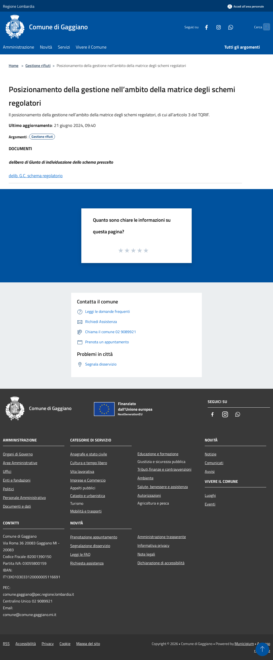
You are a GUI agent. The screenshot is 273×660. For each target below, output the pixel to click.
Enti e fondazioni (16, 480)
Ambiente (145, 478)
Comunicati (214, 463)
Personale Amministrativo (24, 497)
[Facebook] (197, 26)
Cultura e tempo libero (88, 463)
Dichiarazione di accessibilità (160, 563)
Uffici (7, 471)
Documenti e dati (17, 506)
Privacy (48, 643)
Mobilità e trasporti (86, 511)
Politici (8, 489)
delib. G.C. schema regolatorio (36, 175)
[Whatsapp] (221, 26)
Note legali (146, 554)
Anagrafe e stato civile (88, 454)
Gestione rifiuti (38, 65)
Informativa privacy (153, 545)
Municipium (244, 643)
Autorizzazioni (149, 495)
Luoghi (210, 495)
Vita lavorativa (82, 471)
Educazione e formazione (157, 454)
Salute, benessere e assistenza (162, 487)
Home (13, 65)
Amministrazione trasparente (161, 537)
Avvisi (210, 471)
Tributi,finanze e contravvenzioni (164, 469)
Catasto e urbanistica (87, 496)
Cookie (65, 643)
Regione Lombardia (18, 6)
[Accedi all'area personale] (245, 6)
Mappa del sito (88, 643)
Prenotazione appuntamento (93, 537)
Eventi (210, 504)
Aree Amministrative (20, 463)
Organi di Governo (18, 454)
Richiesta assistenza (87, 563)
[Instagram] (209, 26)
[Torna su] (262, 649)
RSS (6, 643)
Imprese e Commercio (88, 480)
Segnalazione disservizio (90, 546)
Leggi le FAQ (80, 554)
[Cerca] (264, 27)
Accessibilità (25, 643)
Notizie (210, 454)
